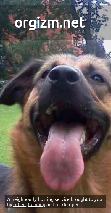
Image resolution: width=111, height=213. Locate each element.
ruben (19, 204)
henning (36, 204)
